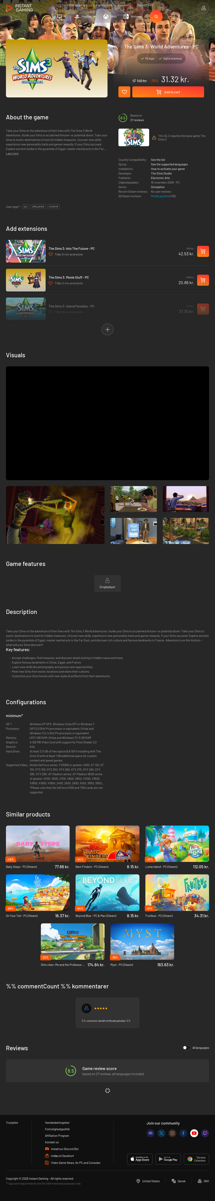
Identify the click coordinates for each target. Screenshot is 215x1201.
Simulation (158, 187)
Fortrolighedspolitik (57, 1129)
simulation (38, 206)
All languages (195, 1047)
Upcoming (124, 5)
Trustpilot (12, 1122)
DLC (26, 206)
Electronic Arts (160, 178)
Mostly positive (160, 196)
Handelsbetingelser (57, 1122)
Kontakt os (52, 1142)
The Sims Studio (161, 173)
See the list (158, 159)
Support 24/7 (145, 5)
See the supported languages (169, 164)
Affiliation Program (57, 1135)
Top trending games (74, 5)
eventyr (53, 206)
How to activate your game (168, 169)
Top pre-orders (102, 5)
